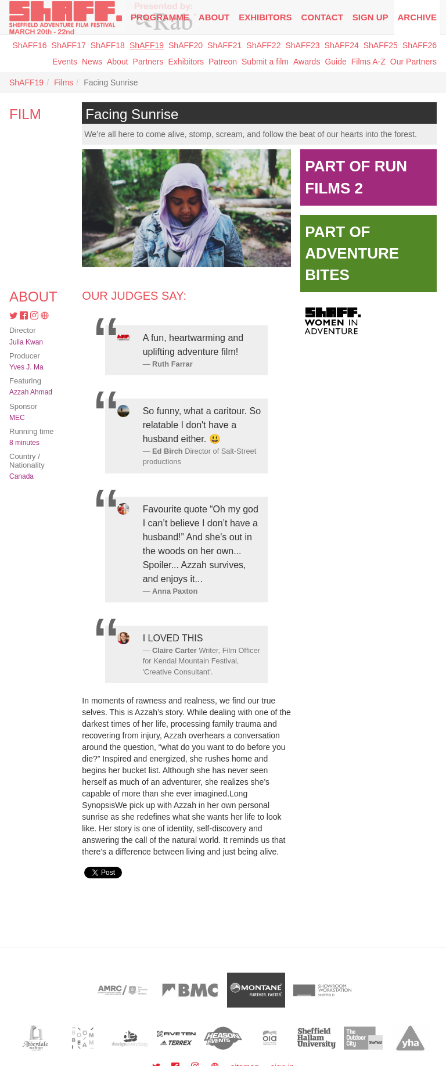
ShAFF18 (108, 45)
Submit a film (265, 61)
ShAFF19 (147, 45)
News (92, 61)
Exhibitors (265, 17)
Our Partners (413, 61)
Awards (306, 61)
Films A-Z (368, 61)
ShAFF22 (263, 45)
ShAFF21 (224, 45)
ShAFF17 (69, 45)
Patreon (222, 61)
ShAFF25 (381, 45)
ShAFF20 (185, 45)
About (214, 17)
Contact (322, 17)
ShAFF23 (302, 45)
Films (63, 82)
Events (64, 61)
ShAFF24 (342, 45)
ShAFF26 (419, 45)
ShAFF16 (29, 45)
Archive (417, 17)
